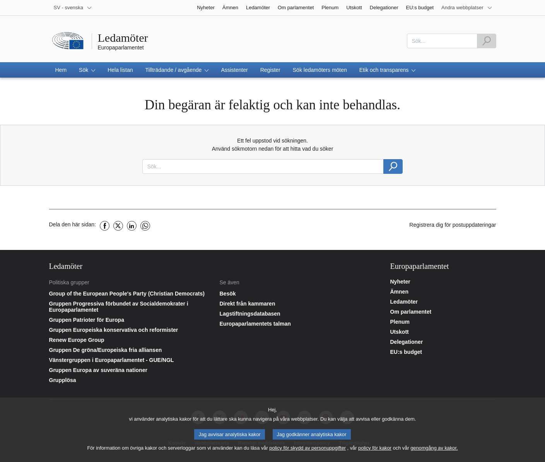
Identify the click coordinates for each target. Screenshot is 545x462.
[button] (87, 70)
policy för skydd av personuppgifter (307, 451)
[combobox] (442, 41)
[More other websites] (466, 7)
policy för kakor (374, 451)
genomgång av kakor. (434, 451)
